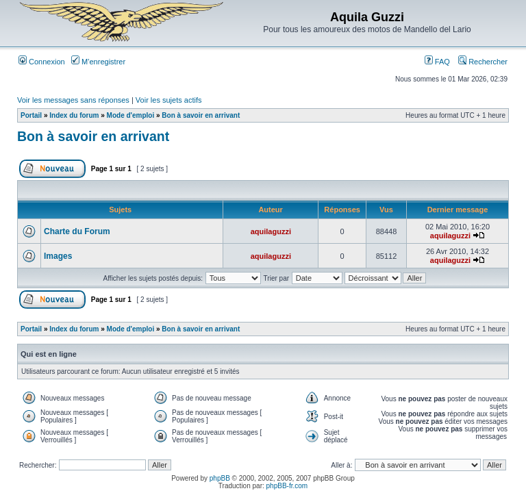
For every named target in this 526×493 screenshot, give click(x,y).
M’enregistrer (98, 62)
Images (58, 256)
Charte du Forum (77, 231)
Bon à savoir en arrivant (201, 115)
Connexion (41, 62)
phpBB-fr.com (287, 486)
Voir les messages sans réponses (73, 100)
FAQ (437, 62)
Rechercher (483, 62)
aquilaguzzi (271, 231)
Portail (31, 115)
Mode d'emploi (131, 115)
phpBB (220, 478)
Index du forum (74, 115)
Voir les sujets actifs (169, 100)
